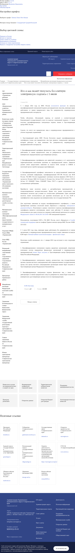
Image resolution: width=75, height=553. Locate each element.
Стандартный (21, 22)
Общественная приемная (11, 89)
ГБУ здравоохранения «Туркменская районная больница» (7, 95)
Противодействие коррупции (35, 89)
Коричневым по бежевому (8, 41)
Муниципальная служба (45, 92)
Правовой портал (33, 51)
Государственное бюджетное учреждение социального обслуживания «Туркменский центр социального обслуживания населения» (7, 180)
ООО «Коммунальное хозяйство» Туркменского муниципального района (7, 109)
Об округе (51, 59)
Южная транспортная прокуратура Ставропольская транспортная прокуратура (7, 357)
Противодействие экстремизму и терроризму (17, 97)
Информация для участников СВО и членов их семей (20, 90)
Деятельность (19, 87)
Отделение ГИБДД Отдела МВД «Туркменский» (7, 233)
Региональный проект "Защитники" (14, 102)
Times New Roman (22, 17)
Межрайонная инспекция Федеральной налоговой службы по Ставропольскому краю (7, 291)
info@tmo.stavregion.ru (14, 522)
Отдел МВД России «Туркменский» (6, 241)
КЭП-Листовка (29, 286)
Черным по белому (6, 36)
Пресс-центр (4, 87)
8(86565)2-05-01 (13, 529)
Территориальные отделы (44, 509)
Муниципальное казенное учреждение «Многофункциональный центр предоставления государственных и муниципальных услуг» (8, 218)
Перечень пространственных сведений (15, 100)
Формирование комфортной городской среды (17, 92)
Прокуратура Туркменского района (6, 278)
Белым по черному (6, 38)
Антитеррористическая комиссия (58, 95)
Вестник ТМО (42, 97)
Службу (72, 220)
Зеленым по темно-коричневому (10, 43)
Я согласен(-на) (61, 548)
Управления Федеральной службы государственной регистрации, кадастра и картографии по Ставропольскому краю (7, 325)
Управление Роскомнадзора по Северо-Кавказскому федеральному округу (7, 306)
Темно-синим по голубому (8, 39)
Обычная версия (5, 7)
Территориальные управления (51, 63)
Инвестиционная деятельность (53, 87)
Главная (2, 81)
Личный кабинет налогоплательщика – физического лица (46, 234)
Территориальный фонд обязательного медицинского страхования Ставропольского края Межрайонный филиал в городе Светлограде (7, 158)
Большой (34, 22)
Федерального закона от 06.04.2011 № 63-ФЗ (34, 214)
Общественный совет (36, 94)
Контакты (39, 538)
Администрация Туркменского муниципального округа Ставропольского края (18, 62)
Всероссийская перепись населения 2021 (16, 99)
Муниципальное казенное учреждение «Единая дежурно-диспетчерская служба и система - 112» (7, 199)
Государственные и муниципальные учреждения (51, 99)
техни (22, 222)
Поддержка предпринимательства (62, 514)
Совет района (40, 513)
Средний (28, 22)
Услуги (38, 518)
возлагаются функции (58, 106)
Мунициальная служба (63, 520)
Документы (33, 87)
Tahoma (14, 17)
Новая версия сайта (47, 51)
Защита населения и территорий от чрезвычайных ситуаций (22, 95)
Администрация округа (43, 504)
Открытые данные (65, 92)
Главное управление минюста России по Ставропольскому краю (7, 343)
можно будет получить (40, 252)
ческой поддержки (30, 222)
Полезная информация (50, 90)
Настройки (3, 6)
